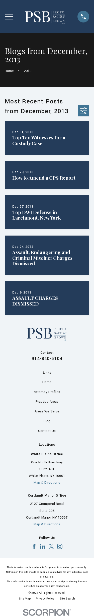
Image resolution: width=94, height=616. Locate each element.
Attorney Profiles (47, 391)
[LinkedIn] (42, 546)
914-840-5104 (47, 358)
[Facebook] (34, 546)
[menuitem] (25, 599)
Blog (47, 421)
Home (46, 381)
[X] (51, 546)
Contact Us (47, 430)
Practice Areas (47, 401)
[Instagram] (59, 546)
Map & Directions (47, 482)
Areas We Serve (47, 411)
